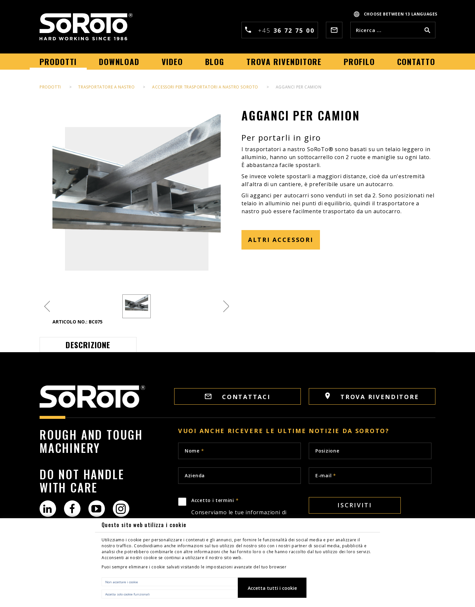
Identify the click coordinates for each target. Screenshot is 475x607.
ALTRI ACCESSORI (280, 240)
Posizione (327, 451)
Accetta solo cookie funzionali (127, 594)
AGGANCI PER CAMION (299, 87)
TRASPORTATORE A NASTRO (106, 87)
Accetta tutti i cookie (272, 588)
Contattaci (237, 397)
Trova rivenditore (372, 396)
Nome (194, 451)
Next (226, 306)
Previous (47, 306)
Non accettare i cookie (121, 582)
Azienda (195, 475)
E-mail (325, 475)
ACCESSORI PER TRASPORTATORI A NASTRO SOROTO (205, 87)
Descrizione (88, 345)
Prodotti (50, 87)
